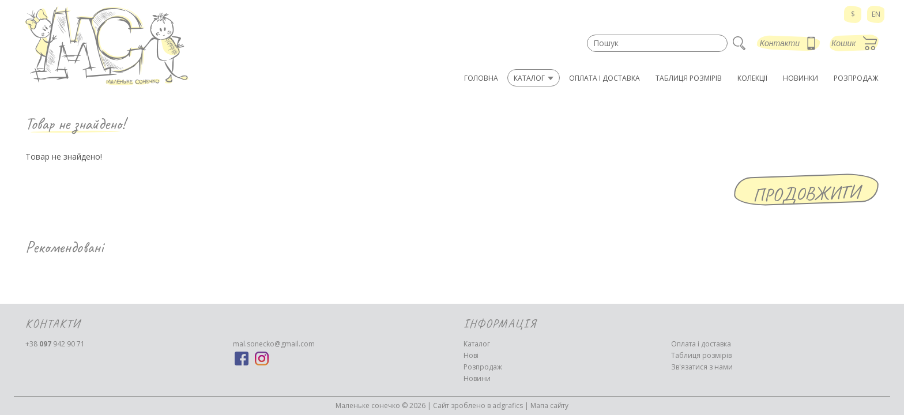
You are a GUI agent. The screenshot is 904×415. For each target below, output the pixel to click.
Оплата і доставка (701, 344)
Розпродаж (483, 367)
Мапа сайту (549, 405)
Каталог (477, 344)
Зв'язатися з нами (702, 367)
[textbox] (657, 43)
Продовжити (806, 193)
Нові (471, 355)
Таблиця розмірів (701, 355)
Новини (477, 378)
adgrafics (507, 405)
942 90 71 (55, 344)
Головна (481, 78)
